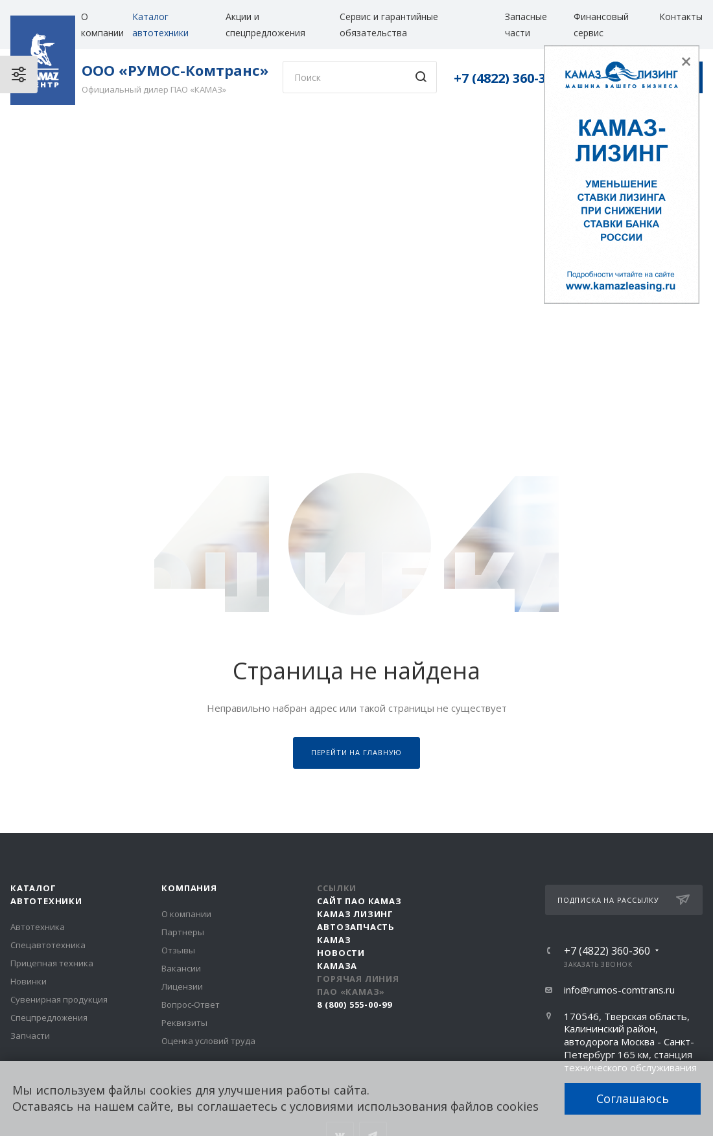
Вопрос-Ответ (190, 1004)
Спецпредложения (49, 1017)
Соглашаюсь (632, 1098)
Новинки (28, 981)
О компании (186, 914)
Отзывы (178, 950)
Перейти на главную (356, 752)
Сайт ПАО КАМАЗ (359, 901)
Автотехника (37, 927)
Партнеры (182, 932)
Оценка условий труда (208, 1041)
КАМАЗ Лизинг (355, 914)
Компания (188, 888)
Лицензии (182, 986)
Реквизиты (184, 1022)
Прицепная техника (51, 963)
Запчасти (30, 1035)
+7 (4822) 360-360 (507, 78)
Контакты (681, 16)
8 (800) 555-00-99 (354, 1004)
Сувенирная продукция (59, 999)
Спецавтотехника (48, 945)
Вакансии (181, 968)
